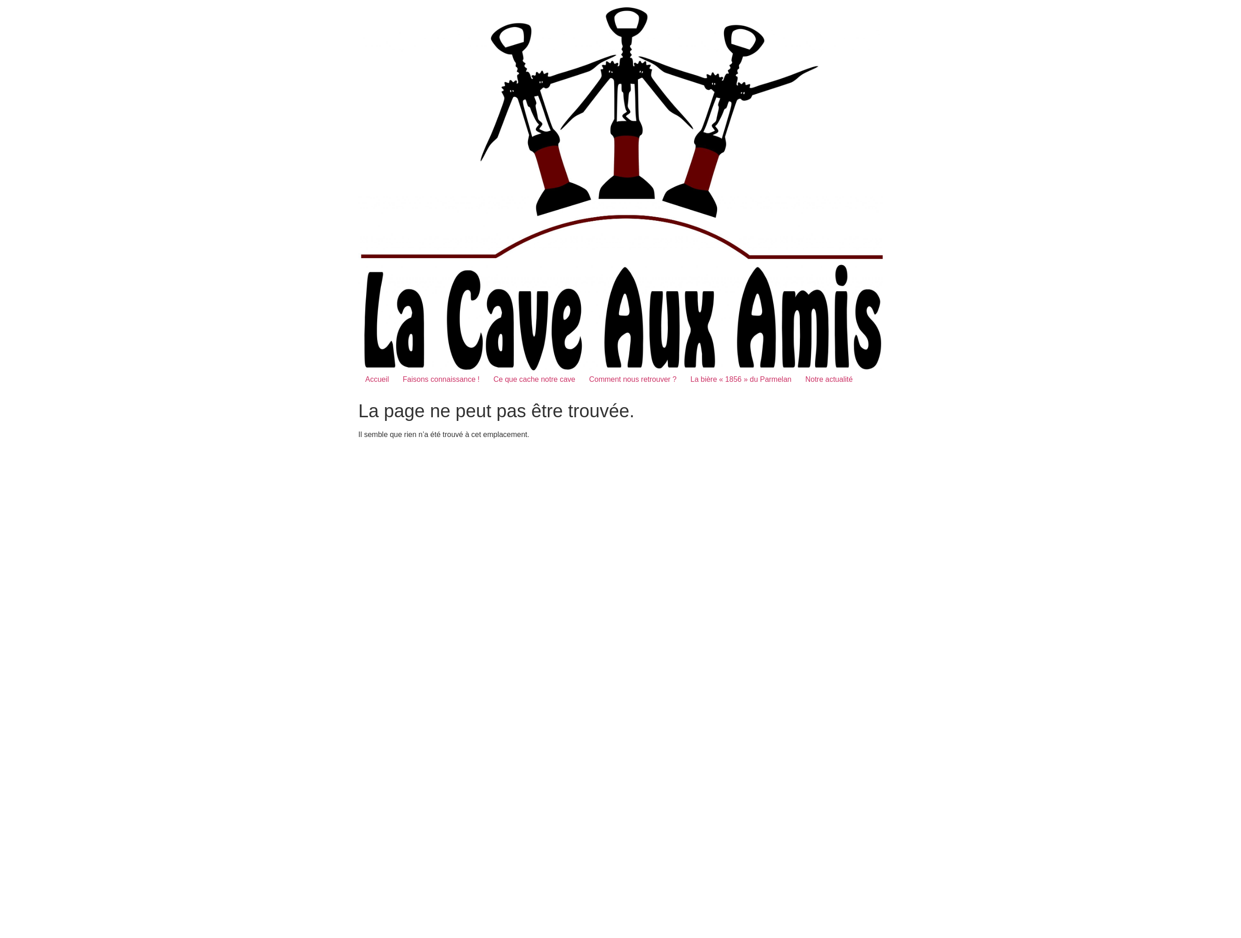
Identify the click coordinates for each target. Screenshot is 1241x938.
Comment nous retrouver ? (633, 379)
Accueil (377, 379)
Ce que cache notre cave (534, 379)
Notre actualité (829, 379)
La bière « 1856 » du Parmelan (741, 379)
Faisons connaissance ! (441, 379)
